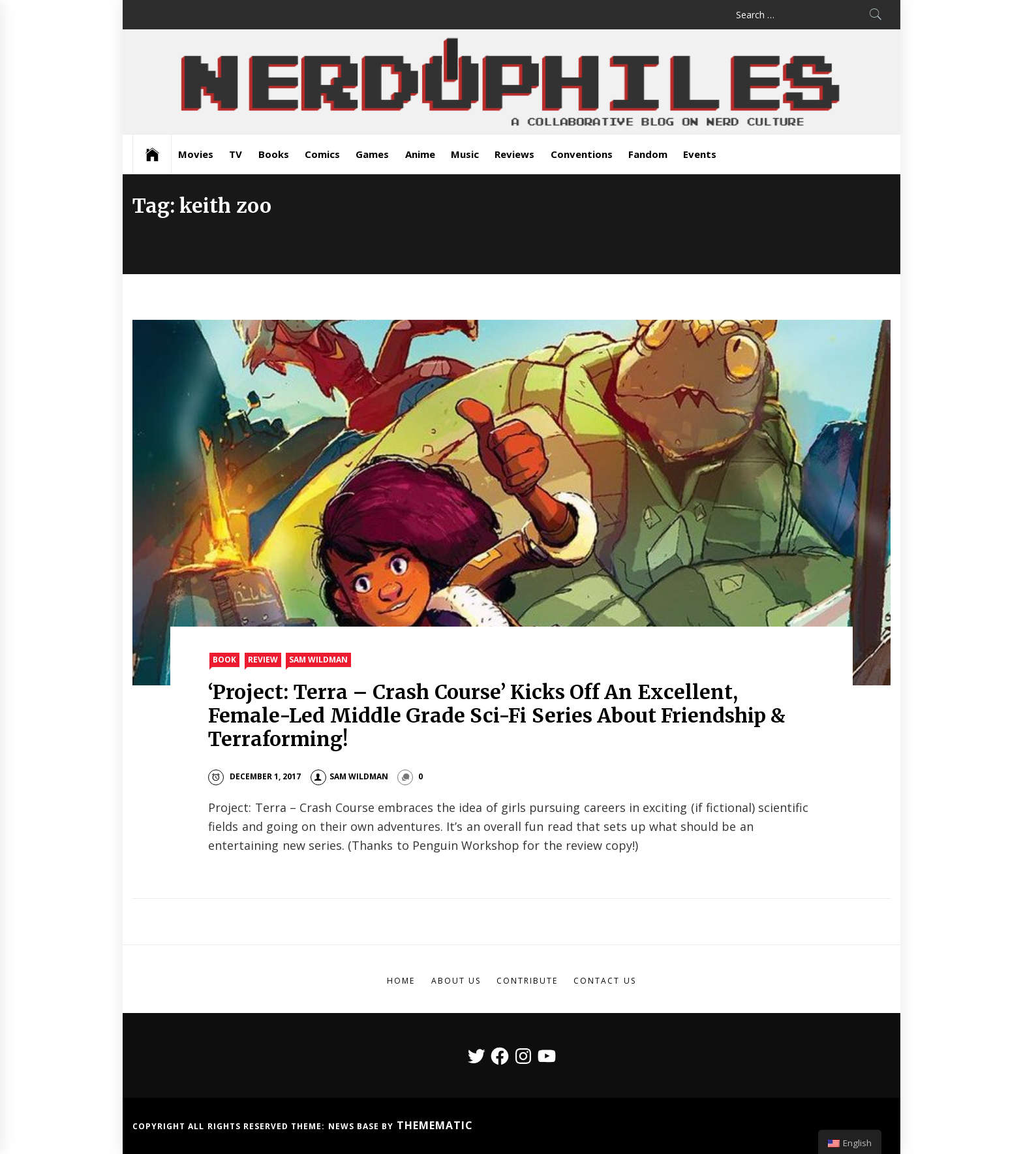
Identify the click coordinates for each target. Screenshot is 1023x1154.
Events (699, 154)
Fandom (647, 154)
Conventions (582, 154)
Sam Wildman (318, 659)
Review (263, 659)
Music (465, 154)
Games (372, 154)
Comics (322, 154)
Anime (420, 154)
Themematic (435, 1125)
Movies (195, 154)
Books (273, 154)
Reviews (514, 154)
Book (224, 659)
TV (235, 154)
